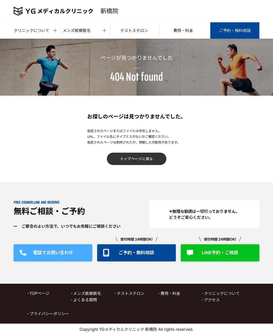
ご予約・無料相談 (235, 30)
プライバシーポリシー (49, 313)
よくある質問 (85, 299)
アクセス (212, 299)
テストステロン (134, 30)
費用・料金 (183, 30)
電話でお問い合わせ (53, 252)
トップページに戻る (136, 159)
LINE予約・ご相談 (220, 252)
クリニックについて (35, 30)
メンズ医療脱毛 (84, 30)
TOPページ (39, 293)
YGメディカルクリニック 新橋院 (128, 329)
